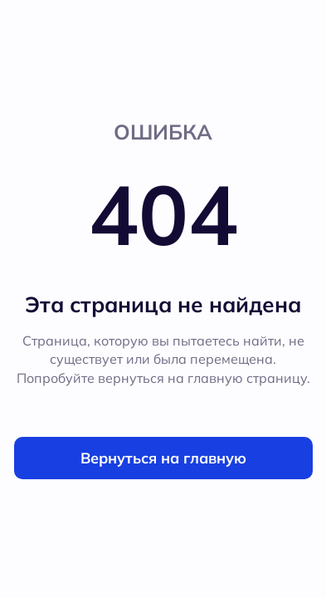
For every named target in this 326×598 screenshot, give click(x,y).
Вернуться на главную (163, 458)
